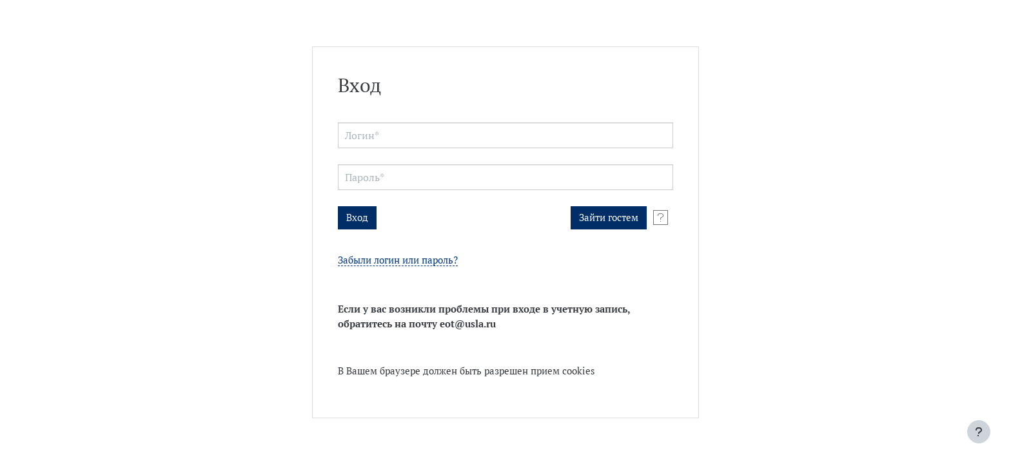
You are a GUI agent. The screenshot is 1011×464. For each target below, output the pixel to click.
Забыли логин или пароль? (398, 260)
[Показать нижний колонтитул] (978, 431)
